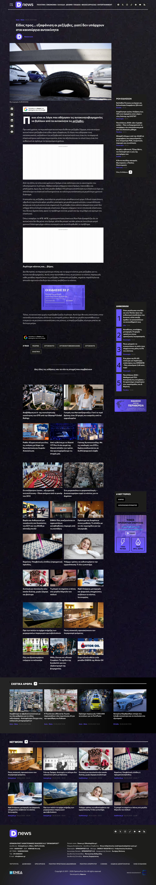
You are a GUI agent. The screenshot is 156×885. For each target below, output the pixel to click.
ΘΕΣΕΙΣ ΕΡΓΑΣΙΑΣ (89, 5)
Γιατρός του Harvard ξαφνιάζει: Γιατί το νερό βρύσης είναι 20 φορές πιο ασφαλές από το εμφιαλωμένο (83, 415)
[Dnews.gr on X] (122, 4)
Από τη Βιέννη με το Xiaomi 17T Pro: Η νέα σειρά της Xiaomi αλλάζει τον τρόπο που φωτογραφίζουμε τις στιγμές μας (62, 448)
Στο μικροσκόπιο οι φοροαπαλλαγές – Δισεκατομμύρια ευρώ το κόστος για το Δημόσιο (81, 493)
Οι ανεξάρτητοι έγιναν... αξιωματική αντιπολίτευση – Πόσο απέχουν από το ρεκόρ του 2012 (42, 493)
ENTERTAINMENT (104, 5)
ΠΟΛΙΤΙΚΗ (41, 5)
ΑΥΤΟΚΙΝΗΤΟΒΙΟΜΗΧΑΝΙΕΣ (69, 346)
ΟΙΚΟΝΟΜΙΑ (51, 5)
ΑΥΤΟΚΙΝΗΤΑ (90, 346)
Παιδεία (119, 132)
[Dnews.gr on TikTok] (131, 4)
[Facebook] (12, 108)
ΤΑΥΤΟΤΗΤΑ (14, 864)
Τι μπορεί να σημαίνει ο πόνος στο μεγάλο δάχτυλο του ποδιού (63, 592)
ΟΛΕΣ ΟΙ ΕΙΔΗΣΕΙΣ (140, 864)
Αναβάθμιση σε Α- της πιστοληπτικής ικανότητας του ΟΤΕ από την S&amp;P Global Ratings (42, 415)
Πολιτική (119, 167)
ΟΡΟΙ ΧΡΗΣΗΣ (40, 864)
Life (124, 325)
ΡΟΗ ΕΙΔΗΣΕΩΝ (124, 98)
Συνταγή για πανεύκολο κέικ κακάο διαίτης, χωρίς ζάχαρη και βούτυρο (35, 592)
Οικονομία (120, 119)
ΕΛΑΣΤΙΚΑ (36, 351)
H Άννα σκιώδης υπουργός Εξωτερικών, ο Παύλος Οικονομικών (126, 162)
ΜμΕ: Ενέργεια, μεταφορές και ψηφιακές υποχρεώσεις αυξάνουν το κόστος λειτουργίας (24, 809)
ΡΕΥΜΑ (123, 544)
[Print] (12, 131)
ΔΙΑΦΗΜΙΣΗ (26, 864)
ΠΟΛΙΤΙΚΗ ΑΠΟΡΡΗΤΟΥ (88, 864)
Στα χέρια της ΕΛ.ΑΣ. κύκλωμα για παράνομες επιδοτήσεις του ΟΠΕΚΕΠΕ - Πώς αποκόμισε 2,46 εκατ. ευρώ (134, 362)
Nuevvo (83, 874)
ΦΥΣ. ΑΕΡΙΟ (138, 544)
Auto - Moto (20, 20)
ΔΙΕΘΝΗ (69, 5)
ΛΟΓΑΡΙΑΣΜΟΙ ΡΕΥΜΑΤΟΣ (127, 505)
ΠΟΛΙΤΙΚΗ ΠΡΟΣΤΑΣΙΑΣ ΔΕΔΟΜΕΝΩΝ (62, 864)
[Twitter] (12, 114)
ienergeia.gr (12, 778)
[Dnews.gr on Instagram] (127, 4)
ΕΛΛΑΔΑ (61, 5)
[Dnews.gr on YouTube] (140, 4)
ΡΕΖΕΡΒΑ (35, 346)
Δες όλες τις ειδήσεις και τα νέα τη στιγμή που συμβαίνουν (63, 369)
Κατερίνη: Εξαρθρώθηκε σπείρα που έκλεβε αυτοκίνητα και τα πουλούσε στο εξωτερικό (129, 716)
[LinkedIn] (12, 120)
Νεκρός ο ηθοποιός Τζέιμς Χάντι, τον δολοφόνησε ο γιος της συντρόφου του (129, 151)
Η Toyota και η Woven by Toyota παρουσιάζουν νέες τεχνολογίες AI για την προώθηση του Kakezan (59, 716)
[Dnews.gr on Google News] (135, 4)
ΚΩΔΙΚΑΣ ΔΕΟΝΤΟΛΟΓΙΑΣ (120, 864)
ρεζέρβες (78, 120)
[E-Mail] (12, 126)
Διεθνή (118, 156)
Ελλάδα (119, 107)
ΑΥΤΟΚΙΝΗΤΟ (49, 346)
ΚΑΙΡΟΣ (121, 499)
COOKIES (103, 864)
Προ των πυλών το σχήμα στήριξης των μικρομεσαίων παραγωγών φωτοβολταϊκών (58, 809)
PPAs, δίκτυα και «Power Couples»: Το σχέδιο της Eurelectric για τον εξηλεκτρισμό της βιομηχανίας (61, 663)
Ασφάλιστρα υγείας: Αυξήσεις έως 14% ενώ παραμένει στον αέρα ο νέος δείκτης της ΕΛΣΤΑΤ (129, 114)
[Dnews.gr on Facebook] (118, 4)
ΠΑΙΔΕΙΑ (77, 5)
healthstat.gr (83, 778)
